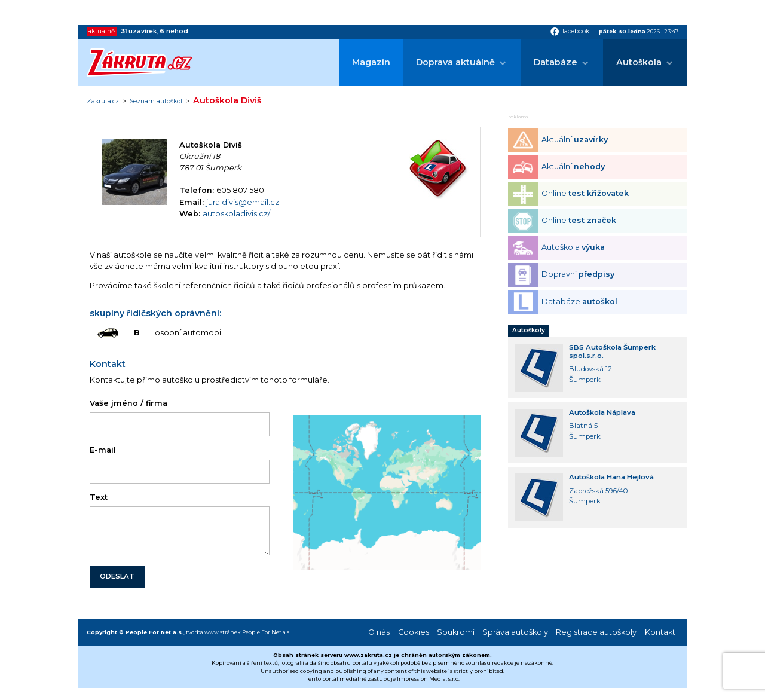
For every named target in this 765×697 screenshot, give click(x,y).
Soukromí (456, 632)
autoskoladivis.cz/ (236, 213)
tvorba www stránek (213, 632)
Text (99, 497)
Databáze (555, 62)
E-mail (103, 449)
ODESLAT (117, 576)
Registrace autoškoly (596, 632)
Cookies (413, 632)
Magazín (371, 62)
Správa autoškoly (515, 632)
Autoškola (639, 62)
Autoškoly (528, 330)
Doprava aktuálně (455, 62)
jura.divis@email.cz (242, 202)
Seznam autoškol (156, 102)
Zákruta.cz (103, 102)
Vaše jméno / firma (128, 403)
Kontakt (660, 632)
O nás (379, 632)
